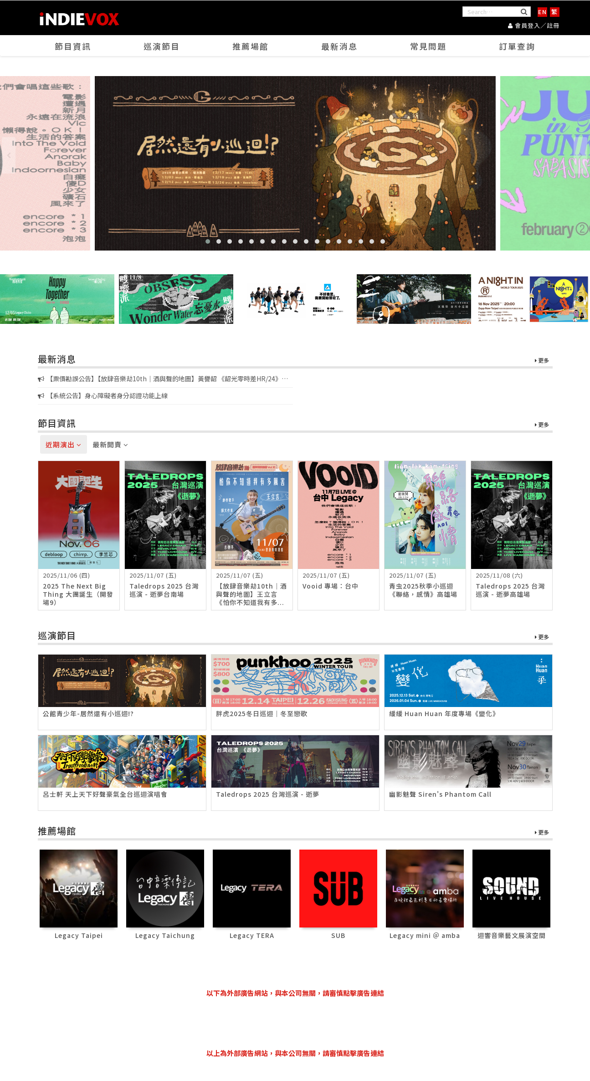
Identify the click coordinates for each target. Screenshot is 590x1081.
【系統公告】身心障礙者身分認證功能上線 (103, 395)
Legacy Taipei (79, 935)
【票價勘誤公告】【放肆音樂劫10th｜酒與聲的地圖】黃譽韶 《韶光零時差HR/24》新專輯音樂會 (163, 379)
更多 (542, 361)
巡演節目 (162, 46)
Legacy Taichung (165, 935)
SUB (338, 935)
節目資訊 (73, 46)
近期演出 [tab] (64, 444)
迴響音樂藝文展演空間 (511, 935)
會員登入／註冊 (533, 25)
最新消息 (339, 46)
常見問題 (428, 46)
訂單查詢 (517, 46)
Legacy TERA (252, 935)
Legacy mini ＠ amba (425, 935)
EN (542, 11)
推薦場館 (250, 46)
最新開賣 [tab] (110, 444)
